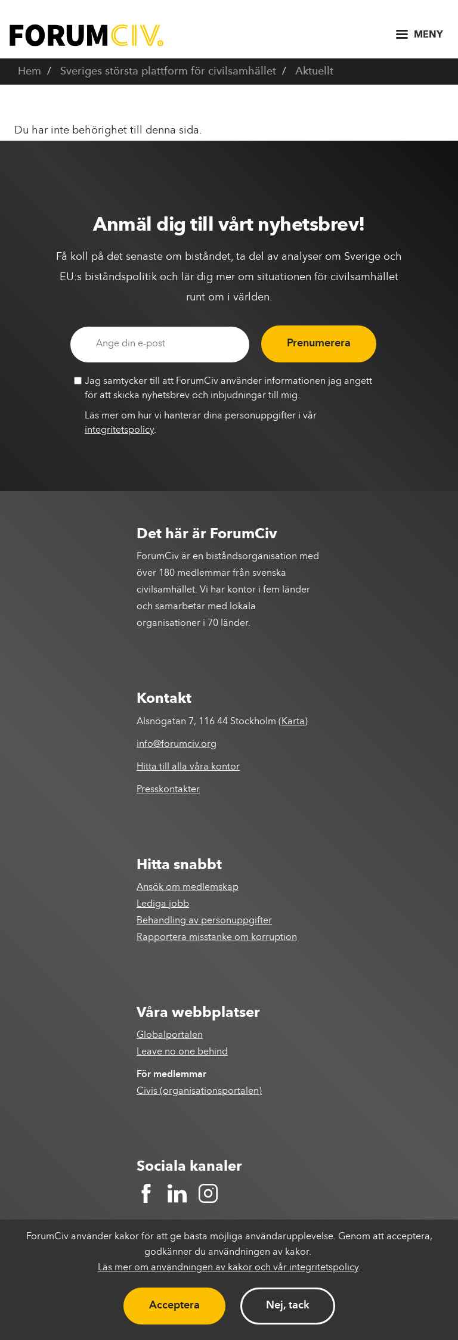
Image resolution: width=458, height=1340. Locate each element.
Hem (29, 71)
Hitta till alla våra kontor (188, 767)
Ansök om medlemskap (188, 887)
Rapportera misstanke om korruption (217, 937)
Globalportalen (170, 1035)
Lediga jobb (163, 904)
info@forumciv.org (176, 744)
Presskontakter (168, 790)
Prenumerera (319, 343)
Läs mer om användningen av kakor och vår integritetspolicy (228, 1268)
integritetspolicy (119, 430)
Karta (293, 722)
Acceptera (174, 1305)
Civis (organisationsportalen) (199, 1091)
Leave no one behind (182, 1052)
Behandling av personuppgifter (204, 921)
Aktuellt (314, 71)
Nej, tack (288, 1305)
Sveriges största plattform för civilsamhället (168, 71)
